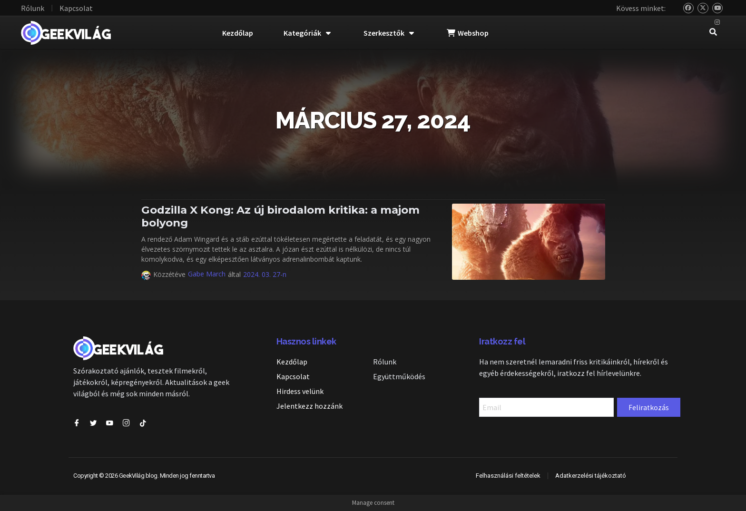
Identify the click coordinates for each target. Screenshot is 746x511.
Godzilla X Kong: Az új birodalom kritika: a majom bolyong (280, 216)
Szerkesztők (388, 33)
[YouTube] (717, 8)
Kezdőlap (237, 33)
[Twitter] (702, 8)
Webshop (468, 33)
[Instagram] (717, 22)
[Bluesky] (688, 8)
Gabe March (207, 273)
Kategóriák (307, 33)
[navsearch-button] (713, 32)
